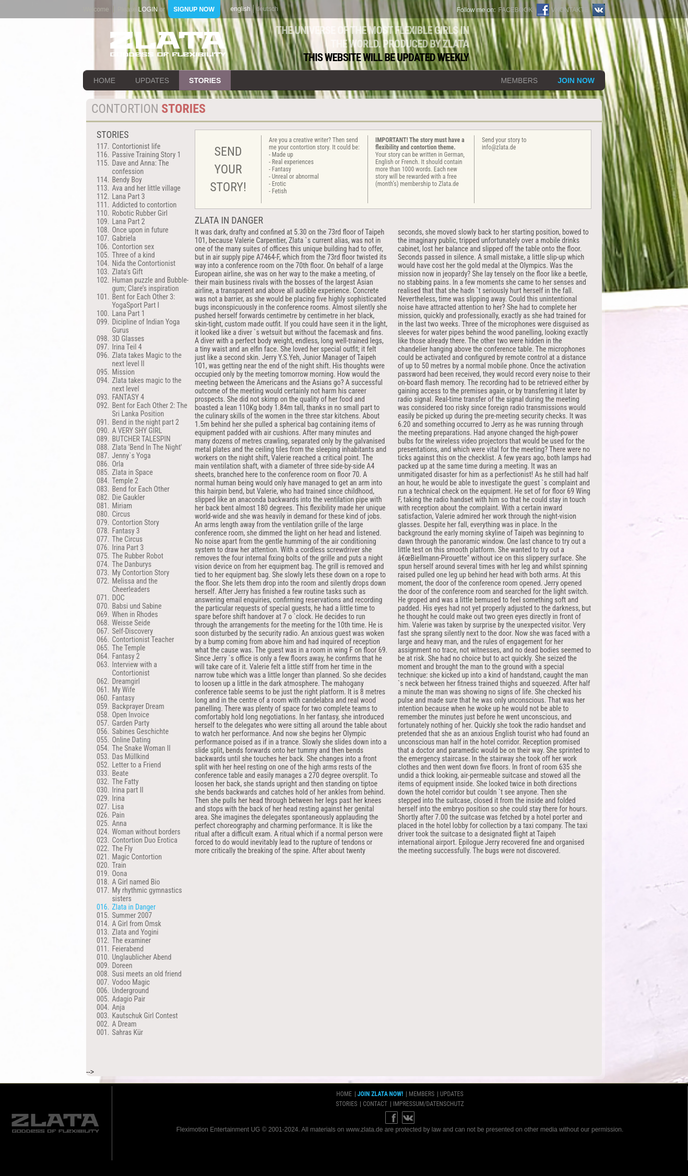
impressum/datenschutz (428, 1104)
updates (152, 80)
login (148, 9)
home (104, 80)
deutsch (267, 9)
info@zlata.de (499, 147)
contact (375, 1104)
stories (205, 80)
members (519, 80)
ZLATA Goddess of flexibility (168, 44)
